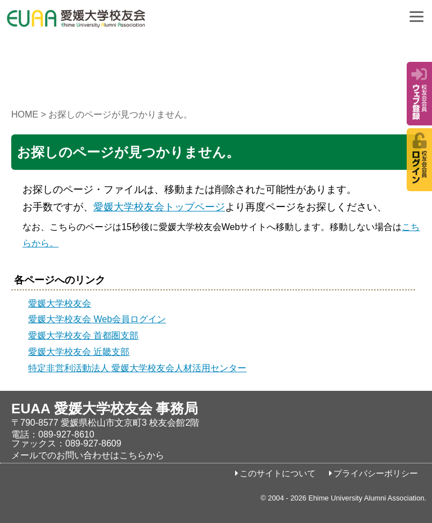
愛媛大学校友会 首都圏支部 (83, 335)
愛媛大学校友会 (59, 303)
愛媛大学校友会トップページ (159, 207)
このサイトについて (278, 473)
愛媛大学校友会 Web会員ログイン (97, 319)
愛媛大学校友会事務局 (104, 22)
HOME (24, 114)
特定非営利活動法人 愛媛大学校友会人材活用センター (137, 368)
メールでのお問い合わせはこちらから (87, 455)
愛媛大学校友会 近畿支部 (78, 352)
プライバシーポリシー (376, 473)
